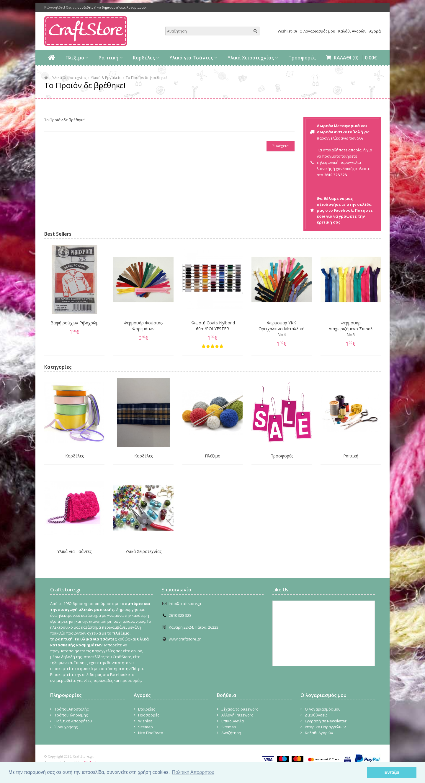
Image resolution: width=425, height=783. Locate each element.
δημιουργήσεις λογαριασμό (124, 7)
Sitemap (145, 726)
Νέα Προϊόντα (150, 732)
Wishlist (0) (287, 31)
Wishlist (145, 721)
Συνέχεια (280, 145)
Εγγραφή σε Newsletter (325, 721)
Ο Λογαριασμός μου (317, 31)
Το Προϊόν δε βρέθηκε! (146, 77)
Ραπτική (108, 57)
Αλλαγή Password (237, 715)
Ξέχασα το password (240, 709)
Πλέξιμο (75, 57)
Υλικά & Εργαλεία (106, 77)
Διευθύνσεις (316, 715)
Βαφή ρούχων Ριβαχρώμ (74, 323)
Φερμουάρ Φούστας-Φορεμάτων (144, 325)
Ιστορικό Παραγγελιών (325, 726)
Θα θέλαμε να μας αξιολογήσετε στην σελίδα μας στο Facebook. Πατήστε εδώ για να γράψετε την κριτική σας (345, 210)
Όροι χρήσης (66, 726)
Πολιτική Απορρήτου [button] (193, 772)
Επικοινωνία (232, 721)
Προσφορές (302, 57)
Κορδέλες (144, 57)
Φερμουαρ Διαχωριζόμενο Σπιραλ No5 (350, 328)
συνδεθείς (85, 7)
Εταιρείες (146, 709)
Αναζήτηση (231, 732)
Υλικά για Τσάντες (191, 57)
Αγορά (375, 31)
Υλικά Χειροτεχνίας (251, 57)
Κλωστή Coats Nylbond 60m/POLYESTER (212, 325)
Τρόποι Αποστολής (72, 709)
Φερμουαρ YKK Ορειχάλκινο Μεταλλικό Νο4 (282, 328)
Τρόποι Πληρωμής (71, 715)
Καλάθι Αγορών (352, 31)
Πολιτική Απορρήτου (73, 721)
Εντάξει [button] (392, 772)
